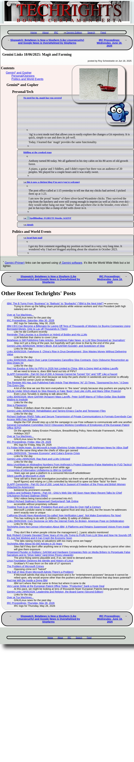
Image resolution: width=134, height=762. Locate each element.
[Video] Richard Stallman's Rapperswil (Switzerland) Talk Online (42, 501)
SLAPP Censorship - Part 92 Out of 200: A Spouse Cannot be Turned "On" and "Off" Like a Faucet (62, 374)
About (45, 32)
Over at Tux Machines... (20, 314)
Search (91, 32)
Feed (103, 32)
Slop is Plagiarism (17, 405)
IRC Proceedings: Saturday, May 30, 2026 (30, 320)
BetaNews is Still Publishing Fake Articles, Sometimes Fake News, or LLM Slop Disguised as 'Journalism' (66, 340)
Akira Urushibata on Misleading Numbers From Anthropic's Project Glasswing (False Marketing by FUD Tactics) (69, 464)
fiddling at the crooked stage (37, 152)
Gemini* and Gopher (19, 72)
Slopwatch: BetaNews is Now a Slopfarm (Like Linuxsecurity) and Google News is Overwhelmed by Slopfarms (47, 41)
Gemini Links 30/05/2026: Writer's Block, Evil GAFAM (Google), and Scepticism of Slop (56, 345)
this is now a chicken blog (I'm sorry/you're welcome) (53, 182)
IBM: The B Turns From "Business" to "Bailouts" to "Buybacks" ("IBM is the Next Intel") (55, 303)
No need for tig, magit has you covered (42, 97)
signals (30, 224)
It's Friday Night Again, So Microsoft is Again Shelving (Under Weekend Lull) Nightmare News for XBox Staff (67, 447)
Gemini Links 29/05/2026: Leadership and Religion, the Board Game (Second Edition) (55, 591)
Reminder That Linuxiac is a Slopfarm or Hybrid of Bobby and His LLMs (47, 334)
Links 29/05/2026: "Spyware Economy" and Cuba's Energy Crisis (43, 453)
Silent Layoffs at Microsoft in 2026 (26, 475)
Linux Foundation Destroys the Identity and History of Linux (40, 560)
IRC (56, 32)
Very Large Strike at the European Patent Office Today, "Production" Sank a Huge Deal (55, 586)
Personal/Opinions (23, 75)
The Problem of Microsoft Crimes (25, 566)
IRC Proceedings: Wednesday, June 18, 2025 (109, 43)
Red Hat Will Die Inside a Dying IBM (27, 580)
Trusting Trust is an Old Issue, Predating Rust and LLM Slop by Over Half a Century (54, 507)
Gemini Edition (74, 32)
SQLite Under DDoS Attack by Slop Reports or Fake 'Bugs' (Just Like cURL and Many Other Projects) (64, 391)
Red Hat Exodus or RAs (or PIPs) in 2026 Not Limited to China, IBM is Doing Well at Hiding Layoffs (62, 368)
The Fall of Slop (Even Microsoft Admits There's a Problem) (40, 572)
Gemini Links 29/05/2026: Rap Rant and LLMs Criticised (38, 458)
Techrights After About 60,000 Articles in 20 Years (34, 543)
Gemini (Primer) (15, 262)
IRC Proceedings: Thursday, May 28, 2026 (31, 603)
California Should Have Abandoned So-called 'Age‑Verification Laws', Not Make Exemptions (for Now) (64, 515)
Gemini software (72, 262)
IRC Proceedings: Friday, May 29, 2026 (29, 442)
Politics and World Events (27, 79)
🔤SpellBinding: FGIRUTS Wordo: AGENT (49, 218)
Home (34, 32)
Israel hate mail (34, 237)
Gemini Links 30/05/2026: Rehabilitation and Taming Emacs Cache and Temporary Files (56, 410)
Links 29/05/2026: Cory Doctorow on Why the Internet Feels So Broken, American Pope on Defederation (65, 521)
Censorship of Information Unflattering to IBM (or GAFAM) (39, 470)
